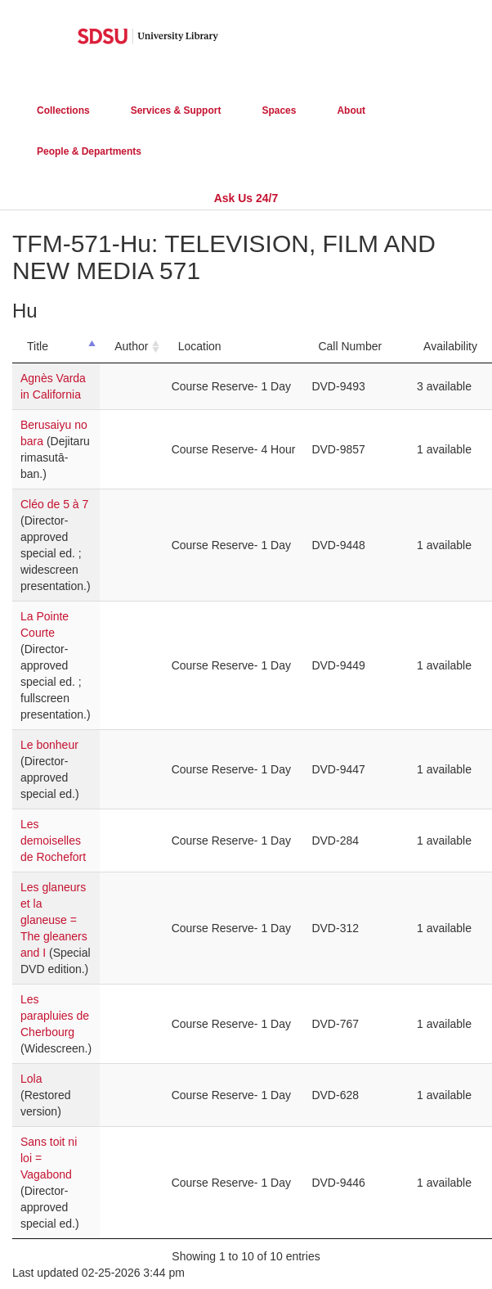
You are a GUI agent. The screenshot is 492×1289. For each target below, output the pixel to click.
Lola (31, 1078)
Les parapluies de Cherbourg (54, 1016)
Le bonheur (49, 744)
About (351, 110)
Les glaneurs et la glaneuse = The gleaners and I (53, 920)
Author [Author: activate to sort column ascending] (131, 346)
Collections (63, 110)
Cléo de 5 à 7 (54, 504)
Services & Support (176, 110)
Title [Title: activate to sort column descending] (37, 346)
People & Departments (89, 151)
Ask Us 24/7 (246, 198)
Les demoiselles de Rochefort (53, 840)
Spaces (279, 110)
